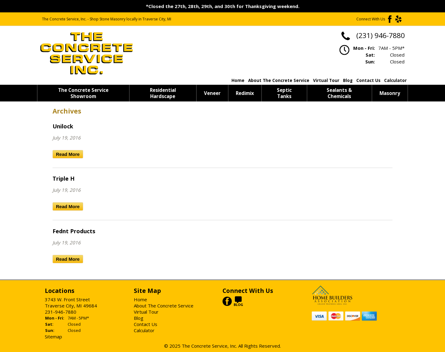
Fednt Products (74, 231)
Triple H (63, 178)
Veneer (212, 93)
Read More (68, 154)
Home (237, 80)
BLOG (238, 302)
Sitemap (53, 336)
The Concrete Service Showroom (83, 93)
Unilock (63, 126)
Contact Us (368, 80)
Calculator (395, 80)
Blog (348, 80)
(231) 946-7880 (372, 35)
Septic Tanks (284, 93)
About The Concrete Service (278, 80)
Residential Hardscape (163, 93)
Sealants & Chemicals (339, 93)
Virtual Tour (326, 80)
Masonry (389, 93)
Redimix (245, 93)
